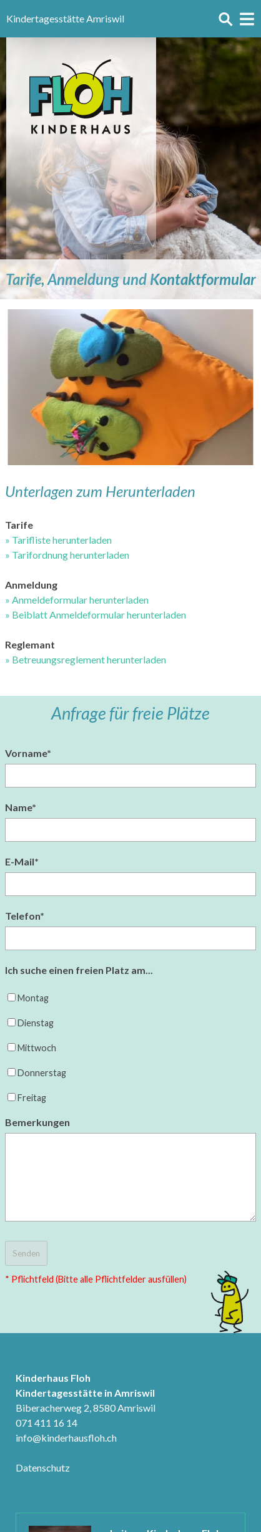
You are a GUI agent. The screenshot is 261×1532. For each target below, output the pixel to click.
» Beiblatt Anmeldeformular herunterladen (95, 614)
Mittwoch (36, 1048)
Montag (33, 998)
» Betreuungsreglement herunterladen (85, 659)
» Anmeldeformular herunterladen (77, 599)
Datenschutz (43, 1467)
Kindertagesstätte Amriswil (65, 18)
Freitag (31, 1097)
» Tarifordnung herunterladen (67, 555)
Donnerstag (41, 1072)
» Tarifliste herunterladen (58, 540)
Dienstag (35, 1023)
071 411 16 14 (46, 1422)
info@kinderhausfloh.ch (66, 1437)
